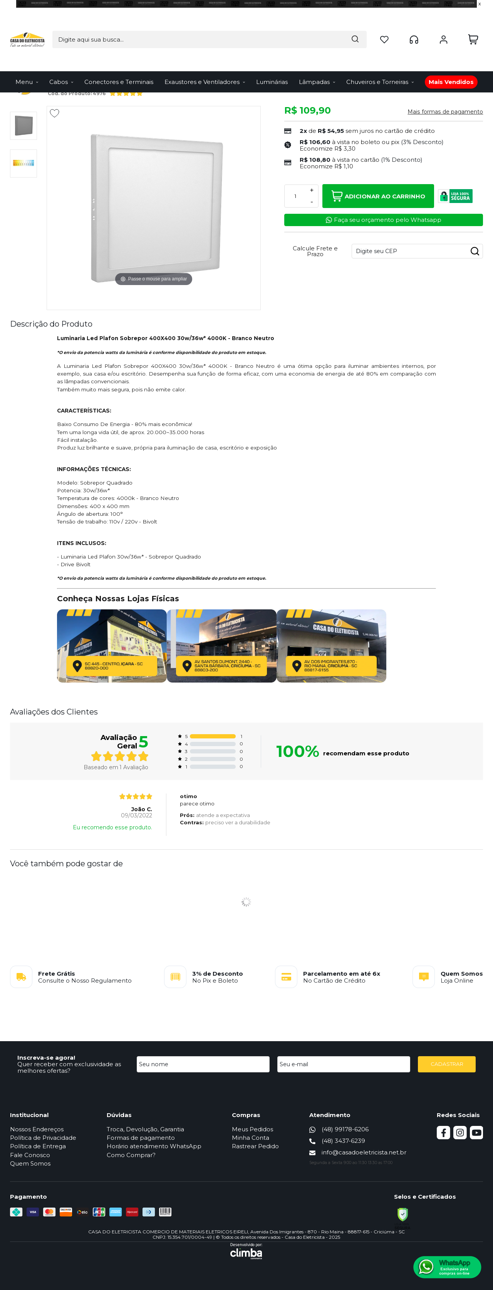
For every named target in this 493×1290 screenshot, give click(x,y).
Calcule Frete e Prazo (315, 251)
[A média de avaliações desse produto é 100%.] (126, 92)
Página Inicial (25, 65)
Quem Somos (30, 1163)
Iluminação (61, 65)
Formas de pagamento (141, 1137)
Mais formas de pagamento (445, 112)
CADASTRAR (447, 1064)
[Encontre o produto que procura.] (293, 21)
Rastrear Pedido (256, 1146)
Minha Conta (252, 1137)
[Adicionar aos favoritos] (54, 113)
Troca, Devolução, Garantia (146, 1129)
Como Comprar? (131, 1155)
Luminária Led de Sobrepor (110, 65)
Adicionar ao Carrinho (378, 196)
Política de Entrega (38, 1146)
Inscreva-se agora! (46, 1057)
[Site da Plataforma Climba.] (246, 1251)
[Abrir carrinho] (473, 21)
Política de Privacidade (43, 1137)
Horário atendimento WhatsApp (154, 1146)
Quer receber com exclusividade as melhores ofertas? (69, 1067)
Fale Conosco (30, 1155)
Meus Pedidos (254, 1129)
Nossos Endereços (37, 1129)
